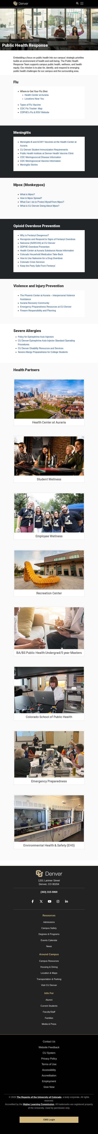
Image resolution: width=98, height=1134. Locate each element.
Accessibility (49, 1070)
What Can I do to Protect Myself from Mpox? (42, 202)
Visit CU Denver (49, 985)
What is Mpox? (27, 194)
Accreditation (49, 1075)
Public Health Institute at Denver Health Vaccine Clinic (47, 153)
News (49, 946)
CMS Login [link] (49, 1119)
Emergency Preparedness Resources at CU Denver (45, 307)
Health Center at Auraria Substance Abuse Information (47, 250)
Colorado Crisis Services (32, 262)
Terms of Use (49, 1064)
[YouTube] (48, 905)
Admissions (49, 922)
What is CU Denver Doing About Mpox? (39, 206)
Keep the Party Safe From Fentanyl (37, 266)
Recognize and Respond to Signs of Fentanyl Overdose (47, 239)
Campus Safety (49, 928)
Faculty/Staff (49, 1012)
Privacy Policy (49, 1058)
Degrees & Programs (49, 934)
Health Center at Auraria (37, 95)
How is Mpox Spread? (31, 198)
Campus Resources (49, 961)
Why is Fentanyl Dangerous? (34, 235)
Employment (49, 1081)
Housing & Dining (49, 967)
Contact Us (49, 1041)
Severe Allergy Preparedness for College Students (43, 352)
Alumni (49, 1000)
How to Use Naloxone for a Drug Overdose (41, 258)
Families (49, 1018)
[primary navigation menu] (82, 3)
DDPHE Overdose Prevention (35, 247)
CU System (49, 1053)
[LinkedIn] (65, 905)
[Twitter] (40, 905)
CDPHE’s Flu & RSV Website (34, 112)
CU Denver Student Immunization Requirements (44, 149)
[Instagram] (57, 905)
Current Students (49, 1006)
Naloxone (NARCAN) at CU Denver (37, 243)
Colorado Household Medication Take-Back (41, 254)
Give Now (48, 1087)
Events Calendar (49, 940)
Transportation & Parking (49, 979)
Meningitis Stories (29, 165)
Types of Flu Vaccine (30, 105)
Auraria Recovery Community (34, 303)
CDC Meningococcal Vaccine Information (40, 161)
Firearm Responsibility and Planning (38, 310)
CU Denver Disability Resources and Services (40, 348)
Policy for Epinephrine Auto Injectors (36, 337)
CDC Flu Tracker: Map (31, 108)
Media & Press (49, 1024)
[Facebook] (32, 905)
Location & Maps (49, 973)
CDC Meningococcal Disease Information (40, 157)
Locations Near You (34, 99)
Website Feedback (49, 1047)
